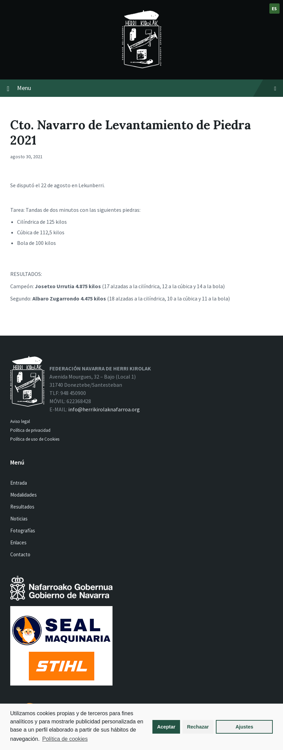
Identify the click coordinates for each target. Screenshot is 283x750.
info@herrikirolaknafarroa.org (104, 409)
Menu (146, 88)
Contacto (20, 554)
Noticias (19, 518)
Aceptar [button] (166, 727)
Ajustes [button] (244, 727)
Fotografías (22, 530)
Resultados (22, 506)
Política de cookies (65, 739)
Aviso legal (20, 421)
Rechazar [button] (198, 727)
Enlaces (18, 542)
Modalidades (23, 494)
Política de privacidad (30, 430)
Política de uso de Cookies (35, 439)
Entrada (18, 483)
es (274, 8)
